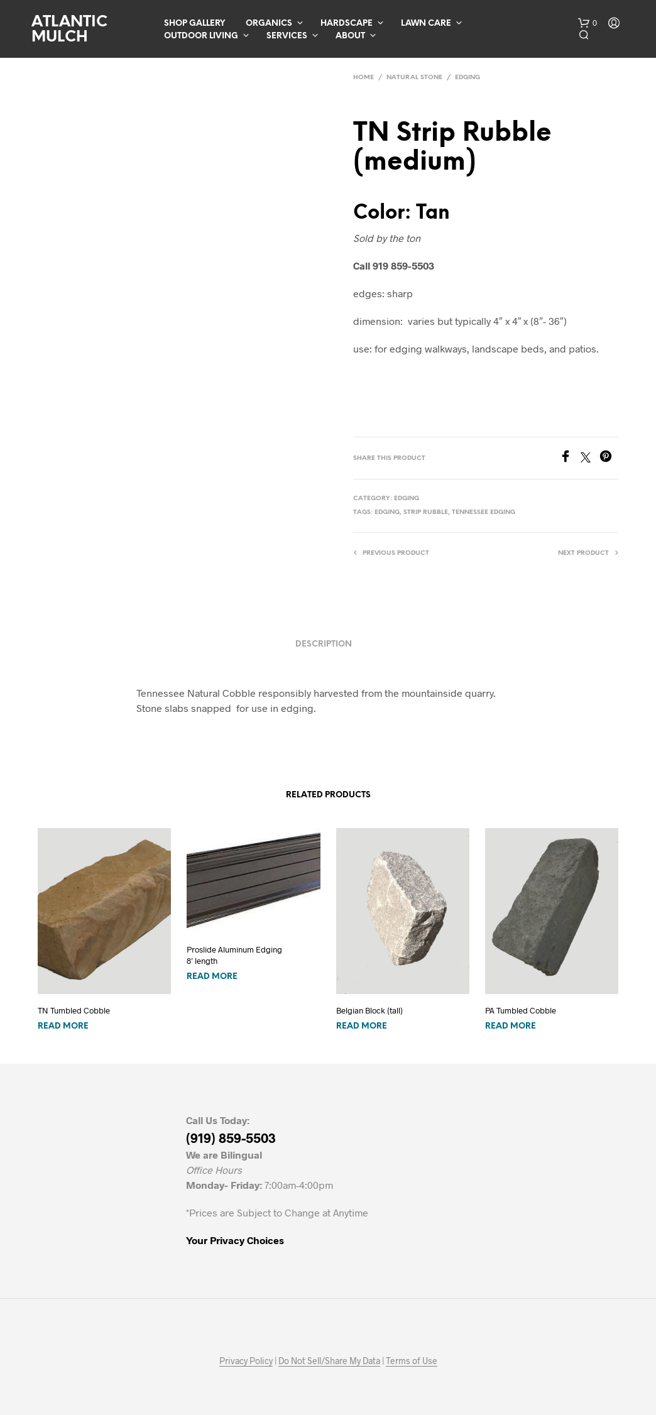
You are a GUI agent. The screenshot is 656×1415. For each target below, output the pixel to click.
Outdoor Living (201, 36)
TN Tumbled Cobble (74, 1010)
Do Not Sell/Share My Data (329, 1361)
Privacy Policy (246, 1361)
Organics (269, 23)
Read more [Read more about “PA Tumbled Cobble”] (510, 1026)
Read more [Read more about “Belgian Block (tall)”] (361, 1026)
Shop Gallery (194, 23)
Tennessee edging (483, 512)
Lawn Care (426, 23)
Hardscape (346, 23)
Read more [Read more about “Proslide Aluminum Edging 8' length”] (212, 977)
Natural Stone (414, 77)
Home (363, 77)
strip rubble (425, 512)
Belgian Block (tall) (369, 1010)
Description (323, 644)
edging (387, 512)
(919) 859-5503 (231, 1137)
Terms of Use (411, 1361)
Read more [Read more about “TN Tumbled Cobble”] (63, 1026)
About (350, 36)
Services (286, 36)
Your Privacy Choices (235, 1240)
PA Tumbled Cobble (520, 1010)
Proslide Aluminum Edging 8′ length (234, 955)
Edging (467, 77)
